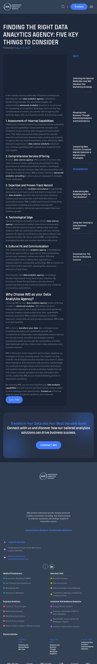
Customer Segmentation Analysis (66, 627)
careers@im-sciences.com (18, 559)
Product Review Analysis (63, 607)
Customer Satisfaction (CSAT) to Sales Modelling (66, 613)
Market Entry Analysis (14, 611)
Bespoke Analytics (60, 578)
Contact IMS (48, 445)
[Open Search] (62, 6)
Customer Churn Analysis (16, 607)
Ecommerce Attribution (15, 593)
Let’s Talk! (14, 399)
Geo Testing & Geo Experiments (19, 583)
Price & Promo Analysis (15, 621)
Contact (78, 6)
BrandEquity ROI (12, 588)
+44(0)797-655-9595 (16, 542)
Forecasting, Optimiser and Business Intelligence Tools (68, 594)
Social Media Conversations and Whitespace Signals (66, 621)
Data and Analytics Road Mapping (67, 588)
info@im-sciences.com (17, 556)
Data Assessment (60, 583)
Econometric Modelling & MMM (18, 578)
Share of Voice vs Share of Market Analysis (23, 626)
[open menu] (91, 7)
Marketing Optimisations (16, 616)
